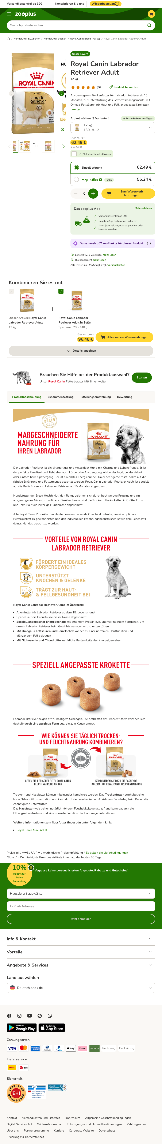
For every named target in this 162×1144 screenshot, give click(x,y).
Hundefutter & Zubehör (27, 38)
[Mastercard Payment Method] (24, 1049)
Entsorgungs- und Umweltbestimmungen (94, 1124)
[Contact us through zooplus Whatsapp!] (49, 1015)
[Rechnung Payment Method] (108, 1048)
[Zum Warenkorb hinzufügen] (128, 193)
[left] (11, 93)
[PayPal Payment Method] (59, 1049)
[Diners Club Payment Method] (47, 1049)
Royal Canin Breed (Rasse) (85, 38)
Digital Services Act (19, 1124)
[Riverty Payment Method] (94, 1049)
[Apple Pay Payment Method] (71, 1049)
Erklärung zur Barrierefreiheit (25, 1137)
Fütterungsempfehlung (95, 397)
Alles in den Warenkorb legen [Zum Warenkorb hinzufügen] (127, 338)
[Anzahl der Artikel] (84, 193)
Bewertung (124, 397)
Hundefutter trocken (54, 38)
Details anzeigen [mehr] (81, 351)
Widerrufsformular (49, 1124)
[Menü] (9, 14)
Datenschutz (107, 1131)
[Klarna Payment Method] (83, 1049)
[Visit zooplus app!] (22, 1031)
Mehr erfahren (143, 208)
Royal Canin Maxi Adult (31, 830)
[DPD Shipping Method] (24, 1069)
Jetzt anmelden (81, 919)
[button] (80, 53)
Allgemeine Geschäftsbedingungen (108, 1118)
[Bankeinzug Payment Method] (126, 1048)
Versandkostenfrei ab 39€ (24, 4)
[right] (61, 93)
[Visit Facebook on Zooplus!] (9, 1015)
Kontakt (12, 1118)
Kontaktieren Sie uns (69, 4)
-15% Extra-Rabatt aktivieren (95, 154)
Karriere (59, 1131)
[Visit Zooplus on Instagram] (19, 1015)
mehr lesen (109, 255)
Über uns (13, 1131)
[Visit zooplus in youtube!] (29, 1015)
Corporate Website (81, 1131)
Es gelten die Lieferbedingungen (107, 853)
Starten (142, 378)
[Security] (16, 1094)
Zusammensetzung (60, 397)
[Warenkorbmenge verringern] (75, 193)
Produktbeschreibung (26, 397)
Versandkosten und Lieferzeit (41, 1118)
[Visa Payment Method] (12, 1049)
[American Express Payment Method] (35, 1049)
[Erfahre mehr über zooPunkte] (149, 243)
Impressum (72, 1118)
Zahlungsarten (136, 1124)
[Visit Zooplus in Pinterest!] (39, 1015)
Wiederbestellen (106, 3)
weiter (76, 109)
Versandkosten (116, 265)
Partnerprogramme (36, 1131)
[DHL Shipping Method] (12, 1069)
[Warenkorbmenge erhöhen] (93, 193)
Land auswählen (23, 977)
